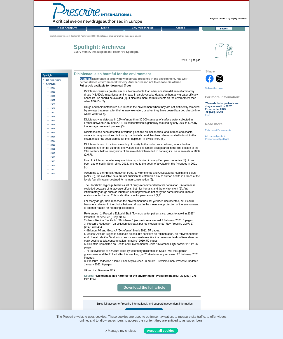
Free (207, 115)
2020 (53, 112)
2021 (53, 108)
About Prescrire (142, 28)
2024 (53, 96)
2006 (53, 169)
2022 (53, 104)
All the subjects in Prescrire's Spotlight (217, 137)
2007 (53, 165)
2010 (53, 153)
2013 (53, 141)
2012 (53, 145)
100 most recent (53, 80)
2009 (53, 157)
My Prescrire (240, 18)
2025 (53, 92)
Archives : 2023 (88, 36)
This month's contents (218, 130)
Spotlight (75, 36)
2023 (53, 100)
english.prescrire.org (59, 36)
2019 (53, 116)
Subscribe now (214, 88)
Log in (230, 18)
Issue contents (67, 28)
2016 (53, 128)
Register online (217, 18)
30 (194, 60)
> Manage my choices (120, 330)
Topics (105, 28)
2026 (53, 88)
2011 (53, 149)
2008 (53, 161)
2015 (53, 133)
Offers (180, 28)
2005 (53, 173)
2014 (53, 137)
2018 (53, 120)
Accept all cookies (161, 330)
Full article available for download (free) (105, 85)
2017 (53, 124)
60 (198, 60)
